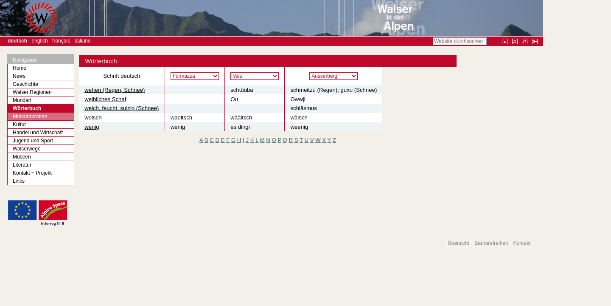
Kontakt (522, 243)
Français (61, 41)
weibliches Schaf (105, 99)
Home (19, 68)
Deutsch (17, 41)
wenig (91, 127)
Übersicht (458, 243)
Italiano (83, 41)
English (40, 41)
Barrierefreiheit (491, 243)
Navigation (25, 60)
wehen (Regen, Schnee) (114, 90)
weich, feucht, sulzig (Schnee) (121, 108)
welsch (92, 117)
